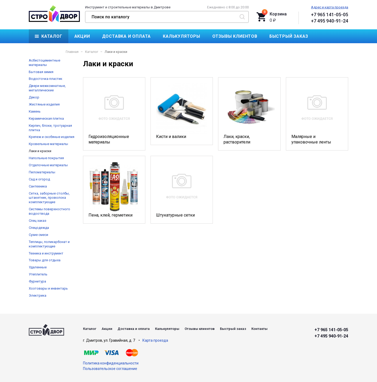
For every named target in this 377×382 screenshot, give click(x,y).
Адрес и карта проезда (329, 7)
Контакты (47, 50)
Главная (72, 52)
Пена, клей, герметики (114, 189)
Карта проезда (155, 340)
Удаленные (38, 267)
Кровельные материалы (48, 144)
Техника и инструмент (46, 253)
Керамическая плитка (46, 118)
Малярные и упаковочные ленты (317, 114)
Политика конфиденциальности (110, 363)
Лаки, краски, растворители (249, 114)
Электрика (37, 295)
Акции (82, 36)
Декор (34, 97)
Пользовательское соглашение (110, 369)
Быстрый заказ (288, 36)
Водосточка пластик (45, 79)
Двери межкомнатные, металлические (47, 88)
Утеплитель (38, 274)
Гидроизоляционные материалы (114, 114)
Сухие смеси (38, 235)
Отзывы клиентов (234, 36)
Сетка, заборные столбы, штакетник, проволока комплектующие (49, 197)
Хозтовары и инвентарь (48, 288)
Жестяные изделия (44, 104)
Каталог (51, 36)
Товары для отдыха (44, 260)
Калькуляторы (181, 36)
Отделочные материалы (48, 165)
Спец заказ (37, 221)
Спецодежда (39, 228)
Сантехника (38, 186)
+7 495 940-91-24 (329, 21)
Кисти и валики (181, 111)
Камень (35, 111)
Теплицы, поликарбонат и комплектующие (49, 244)
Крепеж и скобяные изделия (51, 137)
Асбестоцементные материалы (44, 62)
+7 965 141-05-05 (329, 14)
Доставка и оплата (126, 36)
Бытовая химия (41, 72)
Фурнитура (37, 281)
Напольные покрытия (46, 158)
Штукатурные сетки (181, 189)
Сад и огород (39, 179)
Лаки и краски (40, 151)
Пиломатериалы (42, 172)
